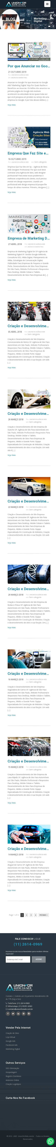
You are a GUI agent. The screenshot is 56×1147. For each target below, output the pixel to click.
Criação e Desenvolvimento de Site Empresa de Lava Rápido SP (29, 761)
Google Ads (10, 1041)
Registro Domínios (13, 1076)
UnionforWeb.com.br (26, 1136)
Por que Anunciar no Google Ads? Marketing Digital (29, 66)
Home (43, 19)
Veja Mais (12, 105)
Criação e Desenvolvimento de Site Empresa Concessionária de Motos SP (29, 326)
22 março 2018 (15, 507)
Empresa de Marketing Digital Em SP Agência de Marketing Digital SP (29, 238)
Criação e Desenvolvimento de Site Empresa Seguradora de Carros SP (29, 674)
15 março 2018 (15, 767)
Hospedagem (11, 1072)
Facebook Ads (11, 1045)
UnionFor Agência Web (20, 75)
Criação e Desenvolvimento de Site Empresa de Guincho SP (29, 414)
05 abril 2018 (15, 331)
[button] (50, 1141)
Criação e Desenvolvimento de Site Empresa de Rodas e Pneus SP (29, 589)
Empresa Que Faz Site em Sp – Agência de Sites (29, 153)
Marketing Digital (13, 1049)
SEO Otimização (12, 1068)
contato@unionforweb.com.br (20, 1009)
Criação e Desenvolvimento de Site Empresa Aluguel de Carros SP (29, 849)
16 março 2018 (15, 679)
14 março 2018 (15, 854)
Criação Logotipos (13, 1084)
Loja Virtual (10, 1037)
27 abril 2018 (15, 244)
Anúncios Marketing (19, 78)
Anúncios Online (12, 1080)
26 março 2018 (15, 419)
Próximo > (44, 915)
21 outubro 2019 (17, 72)
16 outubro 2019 (17, 159)
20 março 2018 (15, 594)
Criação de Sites (12, 1033)
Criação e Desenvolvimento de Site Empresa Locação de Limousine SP (29, 501)
